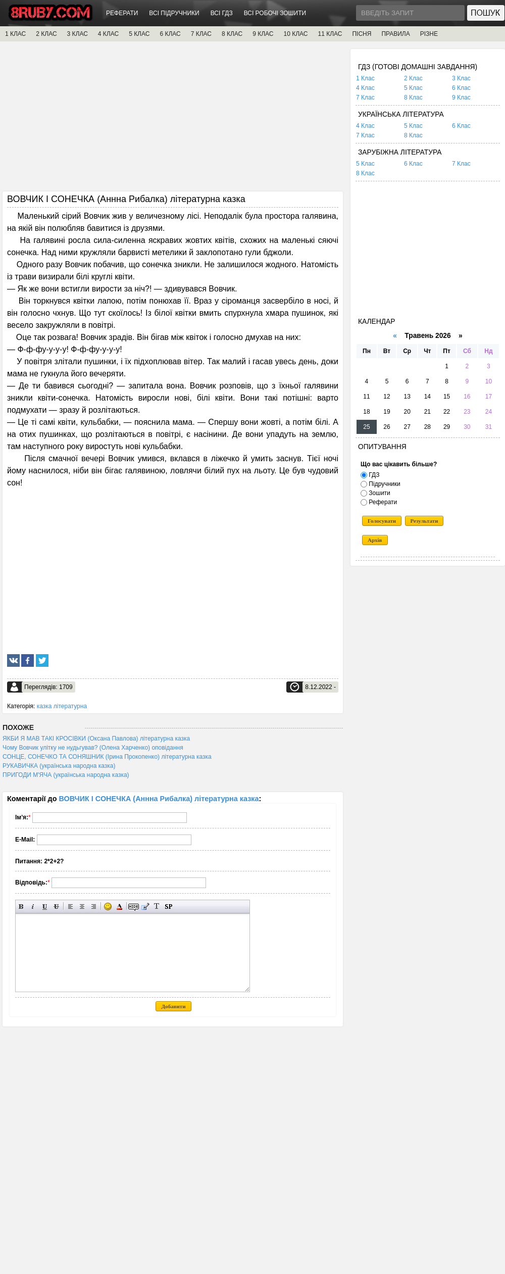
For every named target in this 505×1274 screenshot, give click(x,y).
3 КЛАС (77, 33)
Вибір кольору (119, 906)
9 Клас (461, 97)
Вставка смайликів (108, 906)
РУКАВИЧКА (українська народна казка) (59, 765)
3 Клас (461, 78)
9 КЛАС (262, 33)
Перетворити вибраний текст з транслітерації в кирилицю (157, 906)
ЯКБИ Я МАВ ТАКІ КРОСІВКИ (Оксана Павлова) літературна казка (96, 738)
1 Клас (365, 78)
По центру (82, 906)
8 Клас (413, 97)
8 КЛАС (232, 33)
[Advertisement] (172, 119)
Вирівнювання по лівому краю (70, 906)
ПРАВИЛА (395, 33)
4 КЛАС (108, 33)
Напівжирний (21, 906)
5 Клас (413, 87)
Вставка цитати (145, 906)
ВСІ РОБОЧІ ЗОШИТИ (275, 13)
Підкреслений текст (44, 906)
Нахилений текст (33, 906)
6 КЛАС (170, 33)
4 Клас (365, 87)
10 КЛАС (296, 33)
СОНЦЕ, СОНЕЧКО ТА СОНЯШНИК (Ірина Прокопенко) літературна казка (107, 756)
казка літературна (62, 706)
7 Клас (365, 97)
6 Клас (461, 87)
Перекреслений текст (56, 906)
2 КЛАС (46, 33)
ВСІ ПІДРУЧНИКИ (174, 13)
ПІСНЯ (361, 33)
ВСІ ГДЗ (222, 13)
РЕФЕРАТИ (122, 13)
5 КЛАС (139, 33)
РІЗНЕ (429, 33)
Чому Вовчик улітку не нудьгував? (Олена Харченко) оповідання (93, 747)
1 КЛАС (15, 33)
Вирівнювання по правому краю (93, 906)
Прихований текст (133, 906)
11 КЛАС (330, 33)
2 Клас (413, 78)
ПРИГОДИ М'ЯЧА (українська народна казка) (66, 774)
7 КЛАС (201, 33)
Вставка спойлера (168, 906)
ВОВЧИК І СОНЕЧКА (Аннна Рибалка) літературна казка (159, 799)
